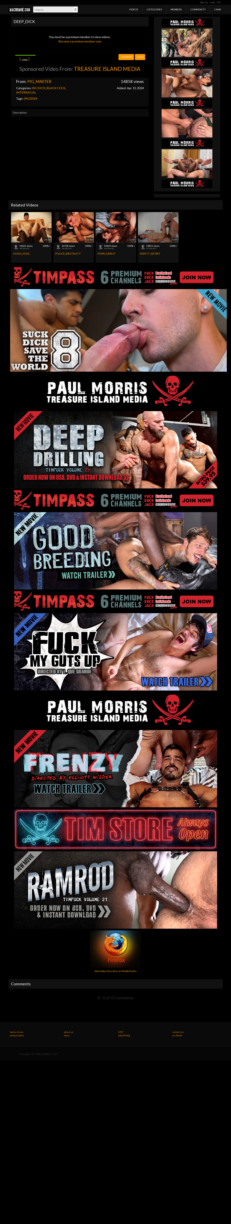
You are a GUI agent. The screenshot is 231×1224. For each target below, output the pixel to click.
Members (176, 9)
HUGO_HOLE (21, 253)
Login (212, 2)
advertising (124, 1035)
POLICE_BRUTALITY (68, 253)
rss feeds (177, 1035)
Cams (217, 9)
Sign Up (204, 2)
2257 (121, 1032)
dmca (67, 1035)
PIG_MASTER (39, 81)
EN (219, 2)
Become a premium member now (79, 41)
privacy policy (17, 1035)
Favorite (126, 57)
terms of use (16, 1032)
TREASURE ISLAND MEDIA (107, 68)
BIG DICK (38, 88)
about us (68, 1032)
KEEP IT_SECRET (150, 253)
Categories (154, 9)
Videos (133, 9)
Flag (140, 57)
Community (198, 9)
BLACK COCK (56, 88)
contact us (178, 1032)
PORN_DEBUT (106, 253)
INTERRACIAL (26, 92)
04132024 (30, 98)
